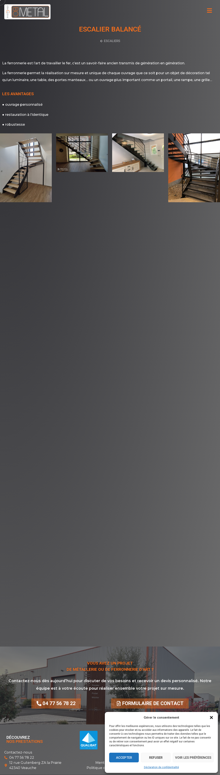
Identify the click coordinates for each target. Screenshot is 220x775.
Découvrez (18, 737)
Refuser (156, 758)
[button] (211, 717)
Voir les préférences (193, 758)
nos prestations (24, 741)
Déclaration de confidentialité (161, 767)
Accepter (124, 758)
